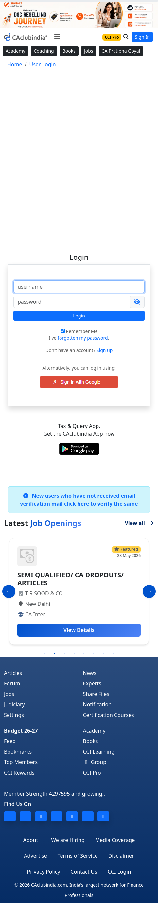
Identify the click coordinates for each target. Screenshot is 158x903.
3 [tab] (64, 653)
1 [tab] (45, 653)
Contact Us (84, 871)
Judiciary (14, 704)
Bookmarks (18, 751)
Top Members (21, 762)
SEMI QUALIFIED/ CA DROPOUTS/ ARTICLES (70, 578)
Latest (42, 523)
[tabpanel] (79, 591)
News (90, 673)
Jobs (88, 51)
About (30, 840)
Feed (10, 741)
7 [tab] (103, 653)
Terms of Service (78, 855)
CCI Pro (92, 772)
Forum (12, 683)
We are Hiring (68, 840)
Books (69, 51)
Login (79, 316)
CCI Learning (98, 751)
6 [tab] (94, 653)
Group (95, 762)
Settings (14, 715)
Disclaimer (121, 855)
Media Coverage (115, 840)
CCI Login (119, 871)
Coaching (44, 51)
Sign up (104, 350)
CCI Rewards (19, 772)
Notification (97, 704)
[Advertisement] (79, 157)
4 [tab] (74, 653)
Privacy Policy (43, 871)
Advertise (35, 855)
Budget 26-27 (21, 730)
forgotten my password (83, 338)
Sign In (142, 37)
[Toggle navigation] (57, 36)
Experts (92, 683)
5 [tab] (84, 653)
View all (139, 523)
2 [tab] (54, 653)
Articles (13, 673)
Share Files (96, 694)
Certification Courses (108, 715)
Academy (15, 51)
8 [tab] (113, 653)
